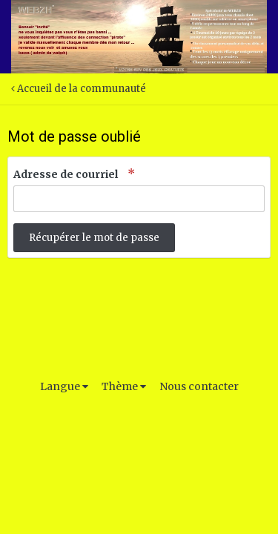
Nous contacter (199, 386)
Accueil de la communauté (78, 88)
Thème (124, 386)
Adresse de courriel (66, 174)
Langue (64, 386)
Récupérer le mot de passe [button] (94, 237)
